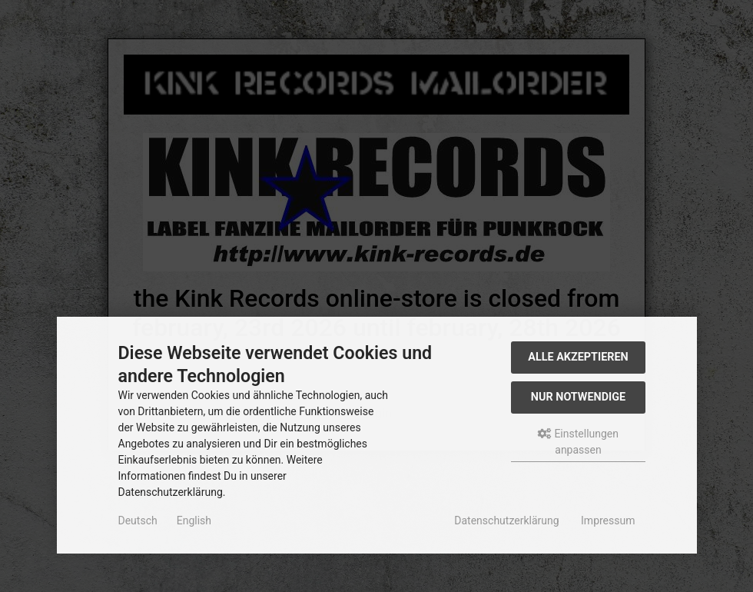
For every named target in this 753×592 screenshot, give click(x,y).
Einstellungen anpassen (578, 441)
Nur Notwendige (578, 397)
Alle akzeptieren (578, 357)
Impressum (608, 520)
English (194, 520)
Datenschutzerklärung (506, 520)
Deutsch (138, 520)
